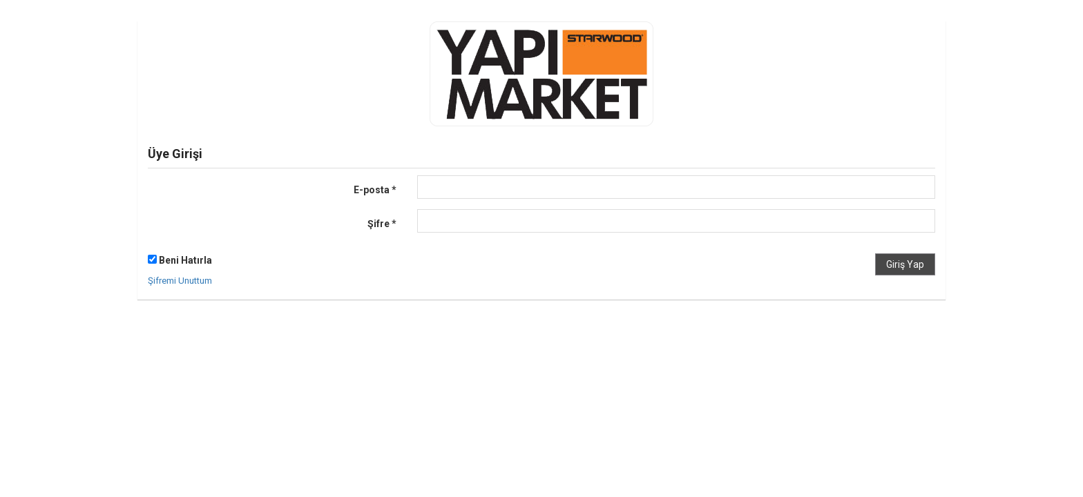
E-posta (375, 189)
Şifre (381, 223)
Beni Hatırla (180, 260)
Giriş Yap (905, 264)
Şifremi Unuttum (180, 280)
